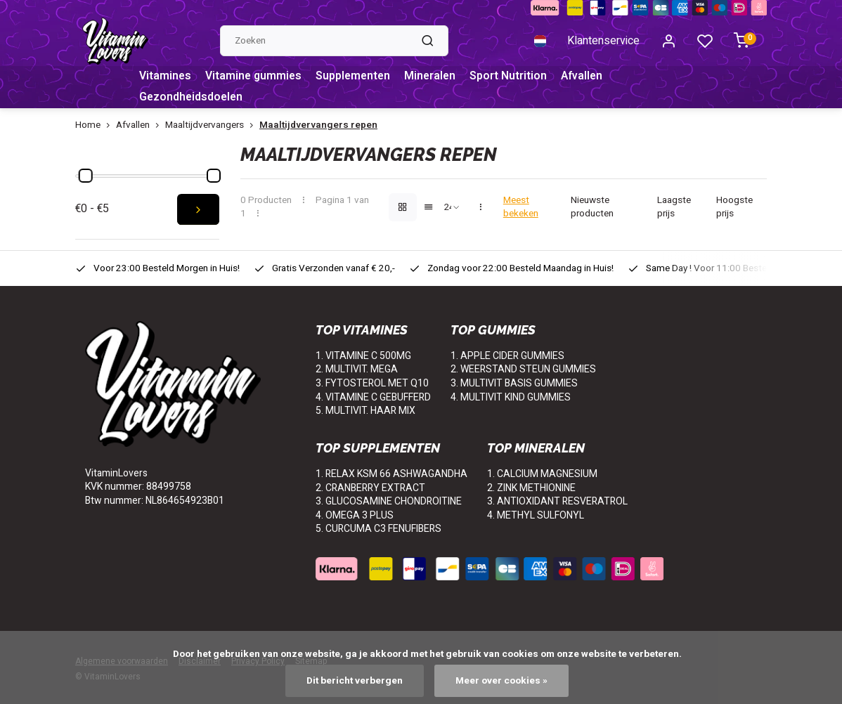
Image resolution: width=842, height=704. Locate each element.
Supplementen (356, 76)
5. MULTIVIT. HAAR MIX (365, 410)
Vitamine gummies (255, 76)
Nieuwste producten (592, 207)
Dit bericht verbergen (354, 681)
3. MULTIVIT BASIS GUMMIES (514, 383)
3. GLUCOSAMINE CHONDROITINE (389, 501)
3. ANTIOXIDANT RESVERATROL (557, 501)
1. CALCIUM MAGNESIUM (542, 474)
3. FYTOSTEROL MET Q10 (372, 383)
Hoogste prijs (734, 207)
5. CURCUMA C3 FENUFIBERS (378, 528)
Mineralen (435, 76)
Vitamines (165, 76)
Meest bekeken (520, 207)
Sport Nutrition (514, 76)
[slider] (86, 176)
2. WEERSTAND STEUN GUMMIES (523, 369)
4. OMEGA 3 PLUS (355, 515)
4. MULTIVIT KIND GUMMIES (511, 397)
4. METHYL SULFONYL (535, 515)
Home (95, 125)
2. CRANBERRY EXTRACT (370, 488)
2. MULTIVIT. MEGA (357, 369)
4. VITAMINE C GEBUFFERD (373, 397)
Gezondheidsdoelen (192, 97)
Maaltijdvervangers (212, 125)
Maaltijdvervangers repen (318, 125)
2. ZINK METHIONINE (531, 488)
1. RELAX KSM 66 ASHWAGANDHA (391, 474)
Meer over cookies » (501, 681)
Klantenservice (603, 40)
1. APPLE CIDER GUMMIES (507, 355)
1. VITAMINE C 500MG (363, 355)
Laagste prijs (674, 207)
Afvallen (588, 76)
